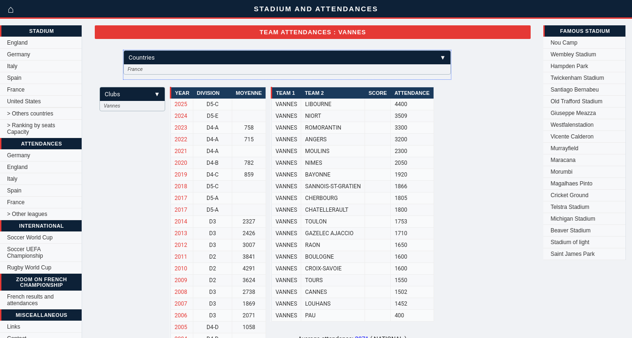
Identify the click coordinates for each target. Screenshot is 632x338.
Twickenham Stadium (577, 78)
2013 (181, 233)
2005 (181, 327)
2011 (181, 257)
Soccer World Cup (30, 237)
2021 (181, 151)
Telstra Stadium (569, 207)
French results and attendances (30, 300)
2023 (181, 127)
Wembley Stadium (573, 54)
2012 (181, 245)
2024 (181, 116)
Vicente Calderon (572, 136)
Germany (18, 54)
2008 (181, 292)
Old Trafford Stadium (576, 101)
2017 (181, 198)
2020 (181, 163)
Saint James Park (572, 254)
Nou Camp (563, 42)
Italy (12, 66)
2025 (181, 104)
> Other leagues (27, 214)
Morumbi (561, 172)
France (15, 89)
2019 (181, 174)
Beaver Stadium (570, 230)
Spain (14, 78)
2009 (181, 280)
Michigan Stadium (572, 218)
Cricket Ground (569, 195)
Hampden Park (569, 66)
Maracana (562, 160)
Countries (287, 57)
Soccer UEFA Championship (25, 252)
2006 (181, 315)
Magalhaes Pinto (571, 183)
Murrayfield (564, 148)
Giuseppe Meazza (573, 113)
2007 (181, 303)
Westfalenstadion (572, 125)
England (17, 42)
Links (13, 326)
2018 (181, 186)
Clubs (132, 94)
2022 (181, 139)
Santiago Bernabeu (574, 89)
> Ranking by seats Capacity (31, 128)
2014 (181, 221)
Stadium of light (569, 242)
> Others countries (30, 113)
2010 (181, 268)
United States (24, 101)
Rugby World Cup (29, 267)
